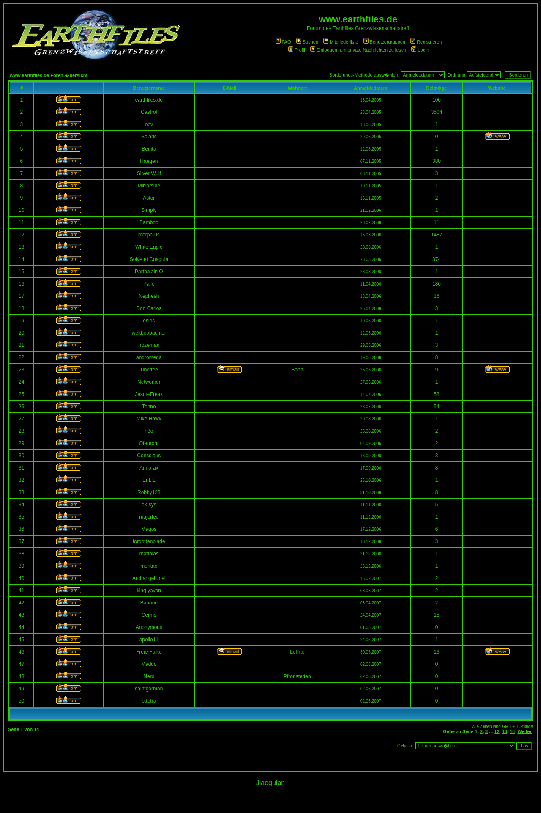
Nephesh (149, 296)
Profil (296, 49)
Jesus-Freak (149, 394)
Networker (149, 382)
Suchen (307, 41)
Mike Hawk (149, 419)
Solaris (149, 137)
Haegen (149, 161)
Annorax (148, 468)
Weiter (525, 731)
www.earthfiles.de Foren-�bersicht (48, 75)
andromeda (149, 357)
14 (512, 731)
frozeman (148, 345)
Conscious (149, 456)
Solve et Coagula (149, 259)
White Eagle (149, 247)
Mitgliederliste (340, 41)
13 (504, 731)
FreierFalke (149, 652)
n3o (149, 431)
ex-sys (149, 505)
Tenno (149, 406)
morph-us (149, 235)
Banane (149, 603)
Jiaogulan (270, 782)
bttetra (149, 701)
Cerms (149, 615)
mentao (148, 566)
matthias (148, 554)
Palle (149, 284)
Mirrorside (149, 186)
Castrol (149, 112)
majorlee (148, 517)
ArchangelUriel (149, 578)
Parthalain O (149, 272)
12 (496, 731)
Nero (148, 676)
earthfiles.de (149, 100)
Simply (148, 210)
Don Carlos (148, 308)
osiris (149, 321)
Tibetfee (149, 370)
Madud (149, 664)
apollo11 (148, 640)
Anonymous (149, 627)
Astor (149, 198)
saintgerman (149, 689)
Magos (148, 529)
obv (149, 124)
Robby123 (149, 492)
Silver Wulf (149, 173)
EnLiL (149, 480)
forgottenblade (149, 541)
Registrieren (426, 41)
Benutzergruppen (384, 41)
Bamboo (148, 222)
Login (420, 49)
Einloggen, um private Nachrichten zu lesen (358, 49)
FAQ (283, 41)
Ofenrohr (149, 443)
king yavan (149, 590)
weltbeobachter (149, 333)
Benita (149, 149)
